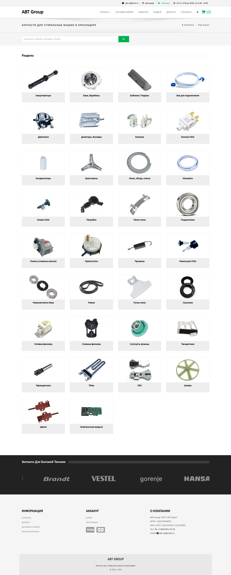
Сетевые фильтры (43, 344)
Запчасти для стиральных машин (115, 566)
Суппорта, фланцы (139, 344)
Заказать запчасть (30, 532)
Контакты (186, 12)
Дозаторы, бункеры (91, 137)
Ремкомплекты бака (43, 303)
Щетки (43, 427)
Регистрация (92, 523)
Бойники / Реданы (139, 96)
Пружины (140, 261)
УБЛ (139, 385)
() (206, 12)
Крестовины (91, 178)
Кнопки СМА (187, 137)
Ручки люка (140, 303)
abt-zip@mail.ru (165, 533)
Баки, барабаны (91, 96)
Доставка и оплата (31, 527)
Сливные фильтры (91, 344)
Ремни (91, 303)
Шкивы (187, 385)
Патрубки (91, 220)
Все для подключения (188, 96)
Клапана (139, 137)
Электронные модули (91, 427)
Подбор (157, 12)
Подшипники (188, 220)
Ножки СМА (43, 220)
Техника (105, 12)
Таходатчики (187, 344)
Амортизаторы (43, 96)
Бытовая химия (124, 12)
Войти (89, 518)
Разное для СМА (187, 261)
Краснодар (149, 3)
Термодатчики (43, 385)
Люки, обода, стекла (139, 178)
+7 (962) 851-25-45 (165, 529)
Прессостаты (91, 261)
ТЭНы (91, 385)
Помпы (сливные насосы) (43, 261)
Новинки (143, 12)
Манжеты (188, 178)
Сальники (188, 303)
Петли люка (140, 220)
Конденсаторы (43, 178)
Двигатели (43, 137)
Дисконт (171, 12)
